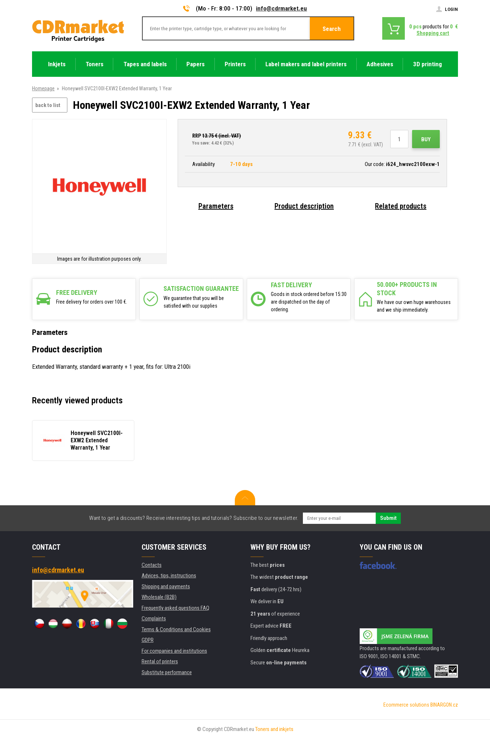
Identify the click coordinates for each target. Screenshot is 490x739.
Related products (400, 206)
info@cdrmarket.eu (281, 8)
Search (332, 28)
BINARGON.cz (444, 705)
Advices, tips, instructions (169, 575)
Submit (388, 518)
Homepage (43, 88)
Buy (426, 139)
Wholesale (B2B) (159, 597)
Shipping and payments (166, 586)
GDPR (148, 640)
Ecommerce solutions (406, 705)
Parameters (215, 206)
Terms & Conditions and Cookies (176, 629)
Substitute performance (167, 672)
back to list (47, 105)
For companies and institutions (174, 651)
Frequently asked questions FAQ (175, 608)
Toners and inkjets (274, 729)
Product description (304, 206)
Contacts (152, 565)
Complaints (154, 618)
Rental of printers (160, 661)
